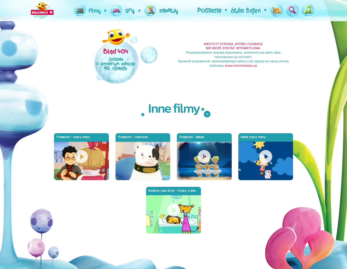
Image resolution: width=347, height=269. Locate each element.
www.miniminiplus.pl (241, 66)
